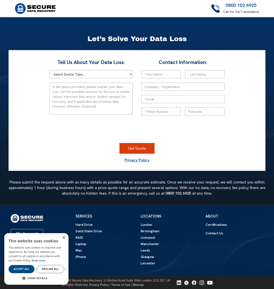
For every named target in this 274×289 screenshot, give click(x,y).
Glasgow (147, 257)
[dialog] (36, 259)
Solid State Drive (89, 231)
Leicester (148, 263)
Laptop (81, 244)
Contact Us (214, 233)
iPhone (81, 257)
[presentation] (137, 130)
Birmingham (150, 231)
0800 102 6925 (241, 5)
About (212, 216)
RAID (79, 237)
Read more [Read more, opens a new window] (39, 260)
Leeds (145, 250)
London (146, 224)
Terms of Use (120, 285)
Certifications (216, 225)
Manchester (150, 244)
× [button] (63, 237)
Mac (79, 250)
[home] (35, 8)
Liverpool (148, 237)
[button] (36, 278)
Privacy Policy (137, 160)
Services (84, 216)
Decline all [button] (50, 269)
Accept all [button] (22, 269)
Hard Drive (84, 225)
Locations (151, 216)
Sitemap (138, 285)
